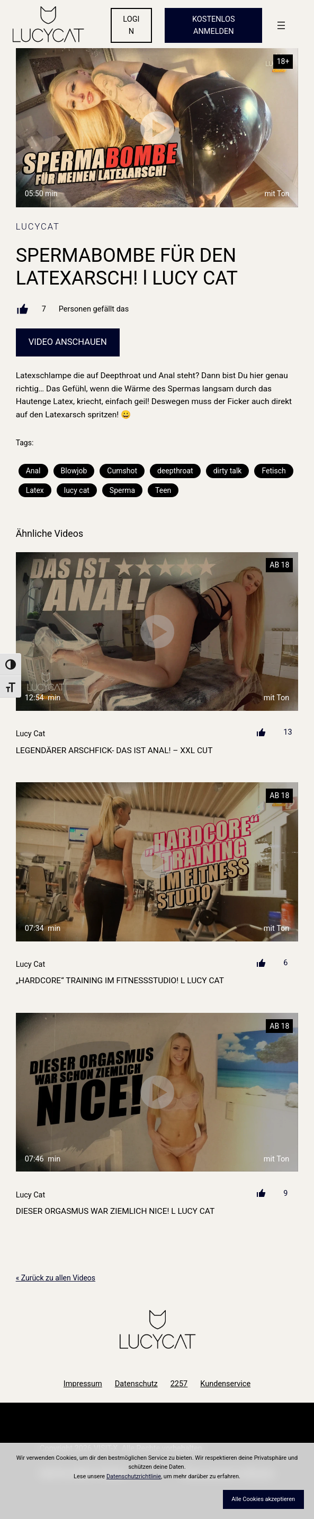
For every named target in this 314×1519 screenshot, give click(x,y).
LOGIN (131, 25)
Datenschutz (136, 1383)
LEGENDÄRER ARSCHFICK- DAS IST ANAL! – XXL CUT (114, 750)
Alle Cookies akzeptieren (263, 1499)
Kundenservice (225, 1383)
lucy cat (76, 490)
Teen (163, 490)
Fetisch (273, 470)
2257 (179, 1383)
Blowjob (74, 470)
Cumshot (122, 470)
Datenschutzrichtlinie (133, 1476)
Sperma (122, 490)
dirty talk (227, 470)
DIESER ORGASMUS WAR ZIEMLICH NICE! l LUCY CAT (115, 1211)
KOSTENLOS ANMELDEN (213, 25)
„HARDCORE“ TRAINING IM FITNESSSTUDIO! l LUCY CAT (120, 980)
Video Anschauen (68, 342)
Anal (33, 470)
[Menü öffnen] (281, 25)
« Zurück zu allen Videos (55, 1278)
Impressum (83, 1383)
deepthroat (175, 470)
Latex (35, 490)
